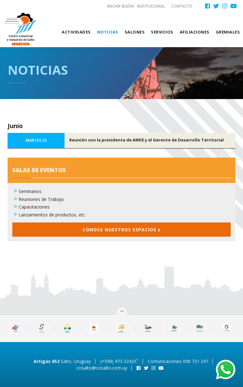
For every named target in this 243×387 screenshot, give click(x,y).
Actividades (76, 32)
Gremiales (228, 32)
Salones (135, 32)
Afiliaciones (194, 32)
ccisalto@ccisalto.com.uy (101, 368)
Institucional (151, 6)
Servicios (162, 32)
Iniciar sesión (120, 6)
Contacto (181, 6)
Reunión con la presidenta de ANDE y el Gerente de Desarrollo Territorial (146, 140)
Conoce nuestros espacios (121, 230)
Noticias (107, 32)
